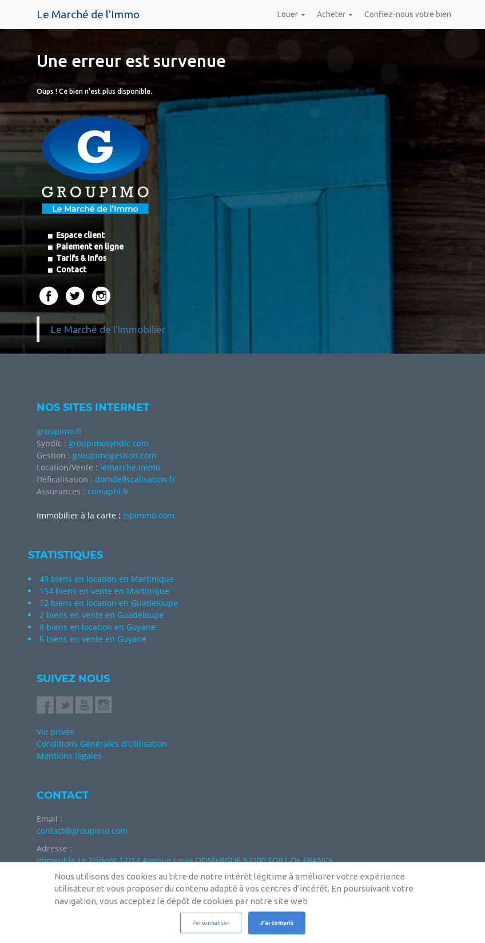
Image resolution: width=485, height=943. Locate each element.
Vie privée (55, 731)
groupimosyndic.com (109, 443)
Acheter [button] (335, 14)
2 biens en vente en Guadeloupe (101, 614)
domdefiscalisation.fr (135, 479)
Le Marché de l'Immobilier (108, 329)
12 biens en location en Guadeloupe (108, 602)
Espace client (79, 235)
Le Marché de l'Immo (88, 14)
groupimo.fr (59, 431)
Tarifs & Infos (80, 258)
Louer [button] (291, 14)
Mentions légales (69, 755)
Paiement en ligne (89, 246)
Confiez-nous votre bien (407, 14)
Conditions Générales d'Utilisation (102, 743)
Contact (70, 269)
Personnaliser (210, 923)
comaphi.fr (108, 491)
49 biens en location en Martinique (106, 578)
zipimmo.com (148, 515)
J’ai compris (276, 923)
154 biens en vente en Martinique (104, 590)
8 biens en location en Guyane (97, 626)
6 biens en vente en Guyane (92, 638)
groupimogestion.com (114, 455)
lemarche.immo (130, 467)
